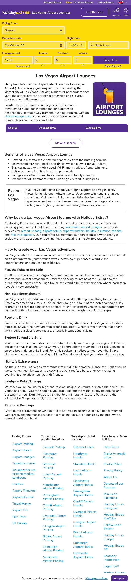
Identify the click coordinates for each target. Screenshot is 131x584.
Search (109, 60)
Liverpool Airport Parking (54, 517)
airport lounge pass (18, 116)
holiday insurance (98, 231)
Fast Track (19, 517)
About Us (110, 477)
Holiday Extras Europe (114, 537)
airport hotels (52, 231)
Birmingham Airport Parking (53, 497)
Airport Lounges (23, 457)
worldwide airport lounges (84, 227)
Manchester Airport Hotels (83, 483)
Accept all (119, 578)
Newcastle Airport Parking (53, 559)
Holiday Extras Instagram (114, 506)
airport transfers (74, 231)
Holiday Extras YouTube (114, 516)
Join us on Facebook (110, 496)
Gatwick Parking (54, 447)
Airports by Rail (23, 497)
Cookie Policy (113, 464)
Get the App (94, 12)
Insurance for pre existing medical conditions (24, 474)
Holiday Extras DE (114, 547)
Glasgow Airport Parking (54, 528)
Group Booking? (113, 66)
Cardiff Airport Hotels (83, 503)
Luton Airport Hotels (82, 472)
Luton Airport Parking (52, 476)
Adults (43, 53)
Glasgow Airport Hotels (84, 524)
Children (63, 53)
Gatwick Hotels (83, 447)
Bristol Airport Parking (52, 538)
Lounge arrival (11, 53)
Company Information (111, 558)
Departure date (11, 38)
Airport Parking (22, 444)
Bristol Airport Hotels (82, 534)
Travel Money (21, 504)
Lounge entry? (23, 66)
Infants (82, 53)
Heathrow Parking (50, 455)
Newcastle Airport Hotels (83, 555)
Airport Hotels (22, 450)
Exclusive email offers (114, 455)
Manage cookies (96, 578)
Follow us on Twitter (112, 527)
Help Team (111, 447)
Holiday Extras (16, 13)
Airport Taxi (20, 510)
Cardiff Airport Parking (52, 507)
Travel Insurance (23, 463)
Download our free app (113, 485)
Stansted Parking (49, 466)
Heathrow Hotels (80, 455)
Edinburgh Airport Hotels (83, 545)
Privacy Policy (113, 470)
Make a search (65, 143)
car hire (117, 231)
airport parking (31, 231)
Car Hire (18, 484)
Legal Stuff (111, 566)
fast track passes (22, 235)
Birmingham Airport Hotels (83, 493)
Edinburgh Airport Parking (53, 548)
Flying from (9, 23)
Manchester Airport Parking (53, 486)
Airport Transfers (24, 491)
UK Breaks (19, 523)
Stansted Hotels (84, 464)
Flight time (73, 38)
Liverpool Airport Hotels (84, 514)
